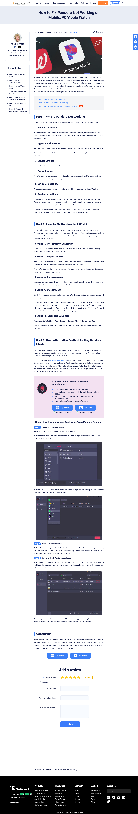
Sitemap (77, 802)
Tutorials (93, 799)
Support (94, 3)
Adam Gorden (46, 32)
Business (78, 799)
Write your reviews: (48, 707)
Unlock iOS (58, 793)
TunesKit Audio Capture (58, 360)
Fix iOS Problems (60, 790)
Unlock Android (60, 799)
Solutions (85, 3)
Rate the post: (50, 677)
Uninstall (93, 802)
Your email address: (47, 698)
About (77, 790)
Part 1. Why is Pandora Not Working (52, 99)
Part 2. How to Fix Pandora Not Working (53, 103)
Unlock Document (60, 805)
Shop (103, 3)
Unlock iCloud (59, 796)
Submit (70, 724)
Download (115, 3)
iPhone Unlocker (40, 793)
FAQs (92, 796)
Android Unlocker (40, 799)
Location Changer (40, 802)
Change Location (60, 802)
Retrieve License (96, 793)
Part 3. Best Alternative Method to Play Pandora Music (58, 106)
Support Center (95, 790)
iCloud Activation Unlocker (43, 796)
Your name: (51, 688)
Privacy (77, 796)
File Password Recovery (42, 805)
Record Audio (75, 32)
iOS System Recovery (41, 790)
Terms (77, 793)
